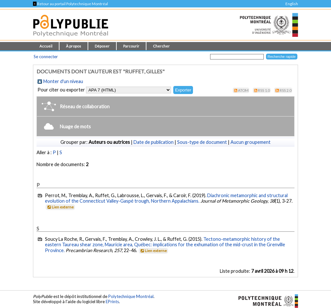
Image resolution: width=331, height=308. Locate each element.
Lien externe (60, 207)
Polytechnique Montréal (131, 296)
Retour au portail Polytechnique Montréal (70, 4)
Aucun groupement (250, 142)
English (291, 4)
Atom (243, 90)
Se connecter (46, 56)
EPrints (112, 301)
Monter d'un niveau (63, 81)
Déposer (102, 46)
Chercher (161, 46)
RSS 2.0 (286, 90)
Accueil (45, 46)
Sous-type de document (202, 142)
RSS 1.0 (264, 90)
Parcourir (131, 46)
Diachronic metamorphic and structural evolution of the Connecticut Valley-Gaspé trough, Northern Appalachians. (166, 198)
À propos (73, 46)
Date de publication (153, 142)
